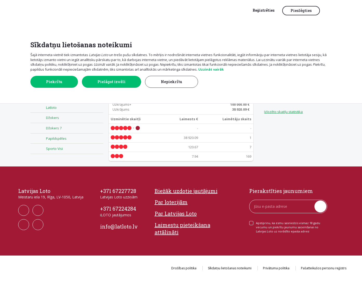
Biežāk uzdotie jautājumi (186, 191)
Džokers (52, 117)
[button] (335, 11)
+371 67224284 (118, 208)
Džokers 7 (54, 128)
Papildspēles (56, 138)
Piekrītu (54, 81)
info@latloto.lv (119, 226)
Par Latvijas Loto (176, 213)
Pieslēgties (301, 10)
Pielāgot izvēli (111, 81)
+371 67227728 (118, 191)
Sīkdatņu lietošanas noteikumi (230, 268)
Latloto (51, 107)
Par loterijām (171, 202)
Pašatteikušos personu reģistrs (323, 268)
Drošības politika (183, 268)
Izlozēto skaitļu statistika (283, 111)
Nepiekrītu (171, 81)
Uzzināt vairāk (211, 69)
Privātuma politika (276, 268)
